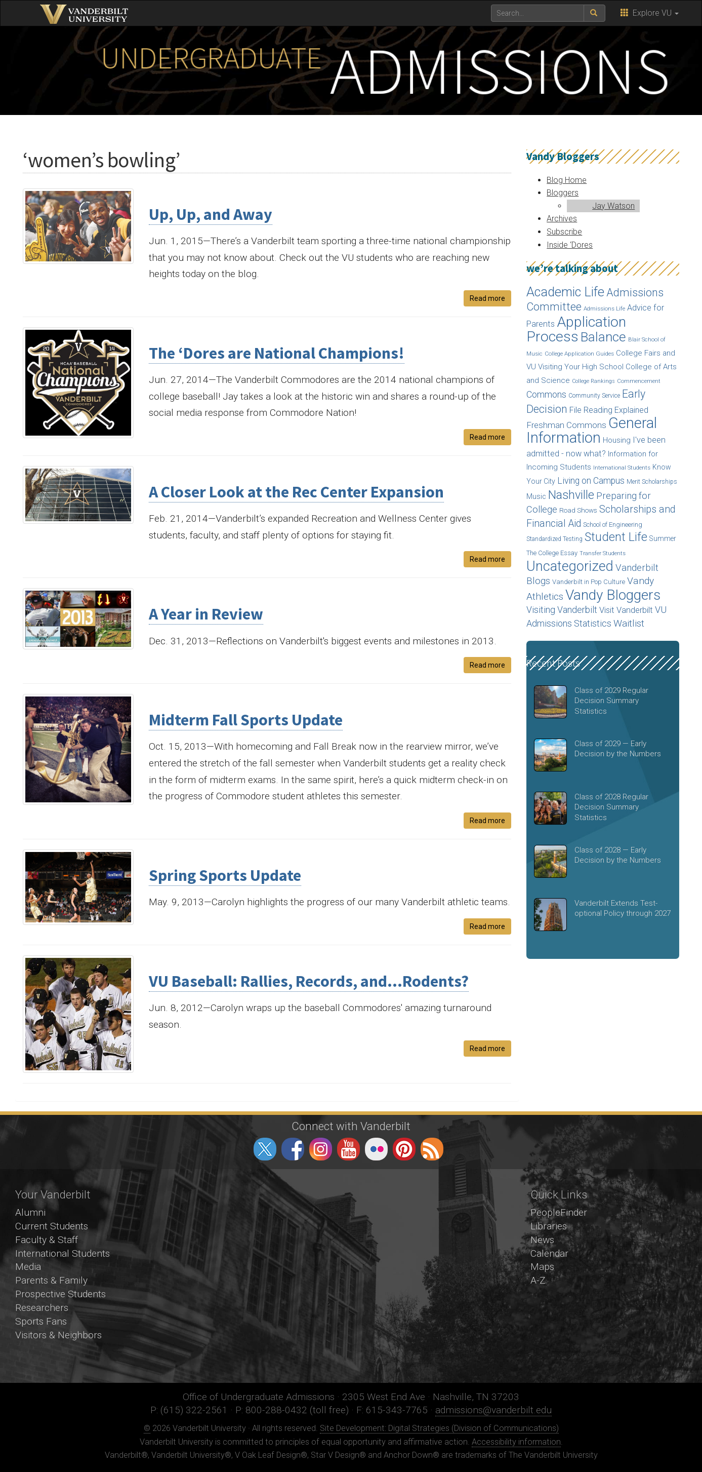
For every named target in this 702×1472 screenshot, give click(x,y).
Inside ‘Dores (570, 245)
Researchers (41, 1307)
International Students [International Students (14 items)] (621, 467)
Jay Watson (613, 206)
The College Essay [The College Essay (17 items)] (551, 553)
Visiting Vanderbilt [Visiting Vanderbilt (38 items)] (561, 610)
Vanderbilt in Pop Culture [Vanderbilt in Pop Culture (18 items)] (588, 582)
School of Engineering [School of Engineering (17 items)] (612, 524)
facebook (292, 1149)
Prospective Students (60, 1294)
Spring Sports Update (225, 875)
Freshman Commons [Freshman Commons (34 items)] (566, 425)
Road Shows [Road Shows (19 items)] (578, 510)
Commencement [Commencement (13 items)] (638, 381)
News (542, 1240)
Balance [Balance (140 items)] (603, 336)
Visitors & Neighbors (58, 1335)
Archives (562, 218)
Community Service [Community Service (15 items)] (594, 395)
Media (28, 1266)
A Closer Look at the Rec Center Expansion (296, 492)
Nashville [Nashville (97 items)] (571, 495)
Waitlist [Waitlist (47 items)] (628, 623)
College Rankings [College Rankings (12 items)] (593, 381)
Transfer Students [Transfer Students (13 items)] (603, 553)
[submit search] (594, 13)
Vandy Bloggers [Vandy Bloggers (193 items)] (612, 595)
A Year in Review (206, 614)
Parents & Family (51, 1280)
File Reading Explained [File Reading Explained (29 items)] (608, 410)
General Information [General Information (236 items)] (591, 430)
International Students (62, 1253)
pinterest (404, 1149)
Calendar (549, 1253)
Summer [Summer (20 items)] (662, 538)
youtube (348, 1149)
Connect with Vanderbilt (351, 1126)
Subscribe (564, 232)
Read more (487, 298)
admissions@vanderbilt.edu (493, 1410)
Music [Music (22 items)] (536, 496)
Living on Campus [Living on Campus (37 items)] (591, 481)
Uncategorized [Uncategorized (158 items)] (569, 566)
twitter (265, 1149)
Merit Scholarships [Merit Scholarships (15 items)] (652, 481)
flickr (376, 1149)
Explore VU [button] (650, 13)
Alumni (30, 1212)
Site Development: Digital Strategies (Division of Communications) (439, 1428)
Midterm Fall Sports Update (246, 720)
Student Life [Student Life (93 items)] (616, 537)
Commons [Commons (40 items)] (546, 394)
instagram (320, 1149)
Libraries (548, 1226)
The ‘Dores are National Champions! (276, 353)
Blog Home (567, 180)
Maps (542, 1266)
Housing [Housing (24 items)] (617, 440)
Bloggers (563, 193)
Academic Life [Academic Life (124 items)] (565, 292)
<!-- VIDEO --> (351, 1275)
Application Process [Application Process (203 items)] (576, 329)
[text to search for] (537, 13)
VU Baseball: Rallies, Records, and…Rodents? (309, 981)
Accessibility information (516, 1442)
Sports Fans (41, 1321)
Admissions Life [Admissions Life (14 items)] (604, 308)
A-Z (538, 1280)
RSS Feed (432, 1149)
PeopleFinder (558, 1212)
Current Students (51, 1226)
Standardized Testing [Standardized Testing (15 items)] (554, 539)
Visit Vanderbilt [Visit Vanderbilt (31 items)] (626, 610)
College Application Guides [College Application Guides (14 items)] (579, 353)
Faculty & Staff (46, 1240)
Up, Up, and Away (210, 214)
